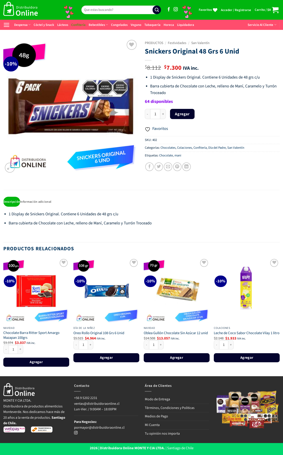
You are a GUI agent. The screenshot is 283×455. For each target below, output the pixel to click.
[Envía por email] (168, 166)
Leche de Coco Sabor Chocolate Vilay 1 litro (246, 333)
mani (177, 155)
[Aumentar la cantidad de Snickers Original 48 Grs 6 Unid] (163, 114)
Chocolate (166, 155)
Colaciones (184, 147)
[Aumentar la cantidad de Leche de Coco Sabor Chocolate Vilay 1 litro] (231, 345)
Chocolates (168, 147)
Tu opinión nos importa (162, 433)
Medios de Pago (156, 416)
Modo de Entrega (157, 399)
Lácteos (62, 25)
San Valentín (200, 42)
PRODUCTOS (154, 42)
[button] (236, 10)
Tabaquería (152, 25)
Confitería (78, 25)
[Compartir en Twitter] (159, 166)
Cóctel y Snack (44, 25)
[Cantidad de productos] (155, 114)
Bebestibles (98, 25)
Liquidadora (185, 25)
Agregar (182, 114)
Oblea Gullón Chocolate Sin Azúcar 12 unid (176, 333)
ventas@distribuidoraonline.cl (97, 403)
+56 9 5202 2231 (85, 398)
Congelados (119, 25)
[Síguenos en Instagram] (176, 9)
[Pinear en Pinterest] (177, 166)
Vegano (136, 25)
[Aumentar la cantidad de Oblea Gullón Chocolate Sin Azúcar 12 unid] (161, 345)
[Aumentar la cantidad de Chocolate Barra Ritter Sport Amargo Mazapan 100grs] (20, 349)
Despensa (22, 25)
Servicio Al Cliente (262, 25)
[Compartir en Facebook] (149, 166)
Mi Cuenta (152, 425)
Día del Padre (217, 147)
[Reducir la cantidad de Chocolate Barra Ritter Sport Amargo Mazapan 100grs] (6, 349)
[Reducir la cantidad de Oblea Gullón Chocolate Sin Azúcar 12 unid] (146, 345)
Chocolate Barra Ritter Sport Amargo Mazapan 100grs (31, 336)
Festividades (177, 42)
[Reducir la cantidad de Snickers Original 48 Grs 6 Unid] (147, 114)
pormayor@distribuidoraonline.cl (99, 427)
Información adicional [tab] (37, 202)
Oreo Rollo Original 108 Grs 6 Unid (98, 333)
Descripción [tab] (12, 202)
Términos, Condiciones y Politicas (170, 408)
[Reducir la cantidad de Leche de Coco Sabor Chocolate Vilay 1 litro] (216, 345)
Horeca (169, 25)
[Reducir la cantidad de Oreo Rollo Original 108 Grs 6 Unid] (76, 345)
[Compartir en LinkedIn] (186, 166)
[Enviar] (157, 10)
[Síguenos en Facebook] (169, 9)
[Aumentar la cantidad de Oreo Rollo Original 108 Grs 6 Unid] (90, 345)
